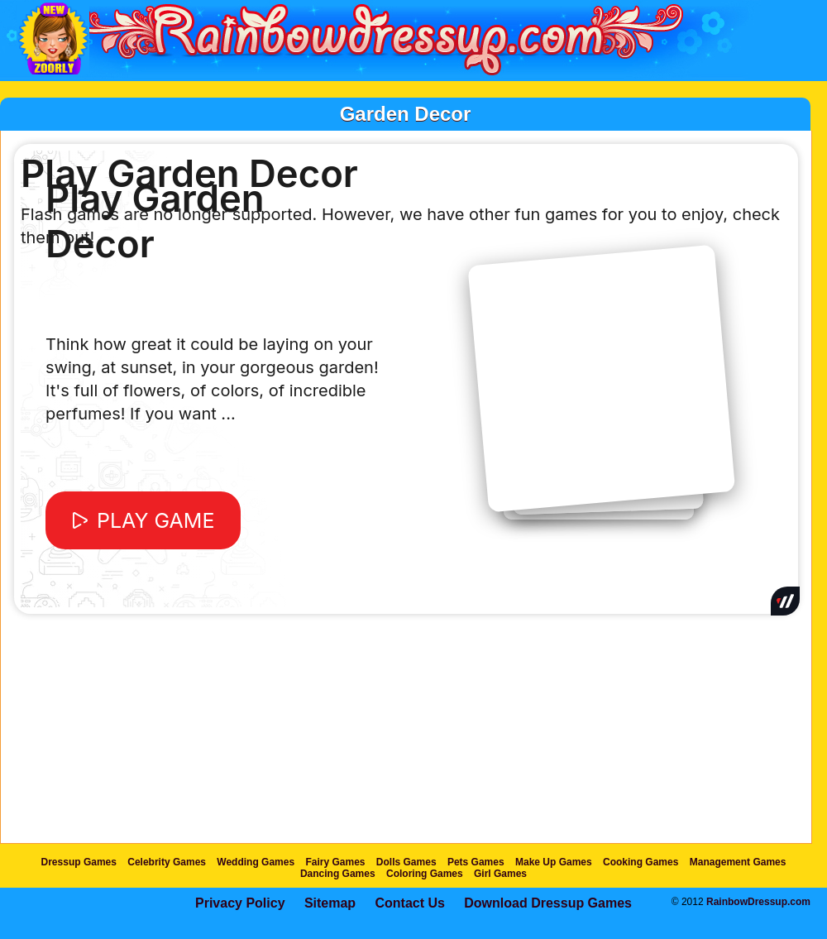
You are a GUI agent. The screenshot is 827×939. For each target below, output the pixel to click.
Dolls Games (406, 862)
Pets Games (475, 862)
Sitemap (330, 903)
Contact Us (409, 903)
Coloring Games (424, 873)
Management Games (738, 862)
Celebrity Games (166, 862)
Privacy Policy (240, 903)
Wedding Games (255, 862)
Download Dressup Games (548, 903)
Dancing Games (337, 873)
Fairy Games (335, 862)
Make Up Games (553, 862)
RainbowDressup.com (758, 902)
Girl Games (500, 873)
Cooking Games (640, 862)
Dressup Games (79, 862)
